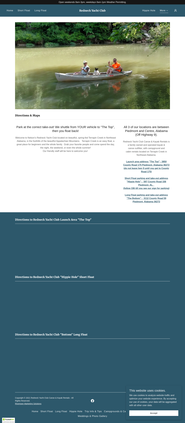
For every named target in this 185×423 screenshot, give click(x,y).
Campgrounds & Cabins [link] (117, 411)
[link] (92, 11)
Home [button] (35, 411)
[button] (164, 11)
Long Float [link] (41, 10)
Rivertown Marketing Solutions (28, 404)
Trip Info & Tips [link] (93, 411)
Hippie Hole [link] (148, 10)
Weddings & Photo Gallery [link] (92, 416)
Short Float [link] (24, 10)
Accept (153, 413)
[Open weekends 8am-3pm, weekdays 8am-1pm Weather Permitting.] (92, 2)
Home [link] (10, 10)
